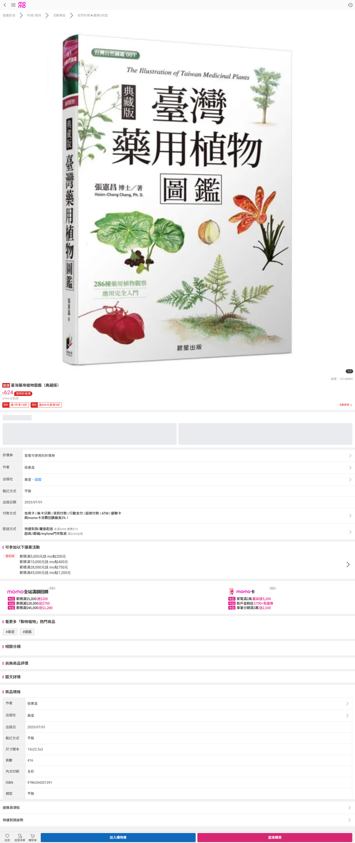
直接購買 (275, 838)
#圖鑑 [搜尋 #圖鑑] (27, 632)
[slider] (177, 597)
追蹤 (38, 480)
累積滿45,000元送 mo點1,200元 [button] (45, 573)
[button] (6, 385)
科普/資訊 (34, 15)
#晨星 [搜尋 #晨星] (10, 632)
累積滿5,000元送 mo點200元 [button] (42, 556)
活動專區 (59, 15)
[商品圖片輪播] (177, 198)
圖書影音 (9, 15)
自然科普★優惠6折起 (92, 15)
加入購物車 (118, 838)
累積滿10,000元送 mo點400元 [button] (43, 562)
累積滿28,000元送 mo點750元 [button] (43, 567)
